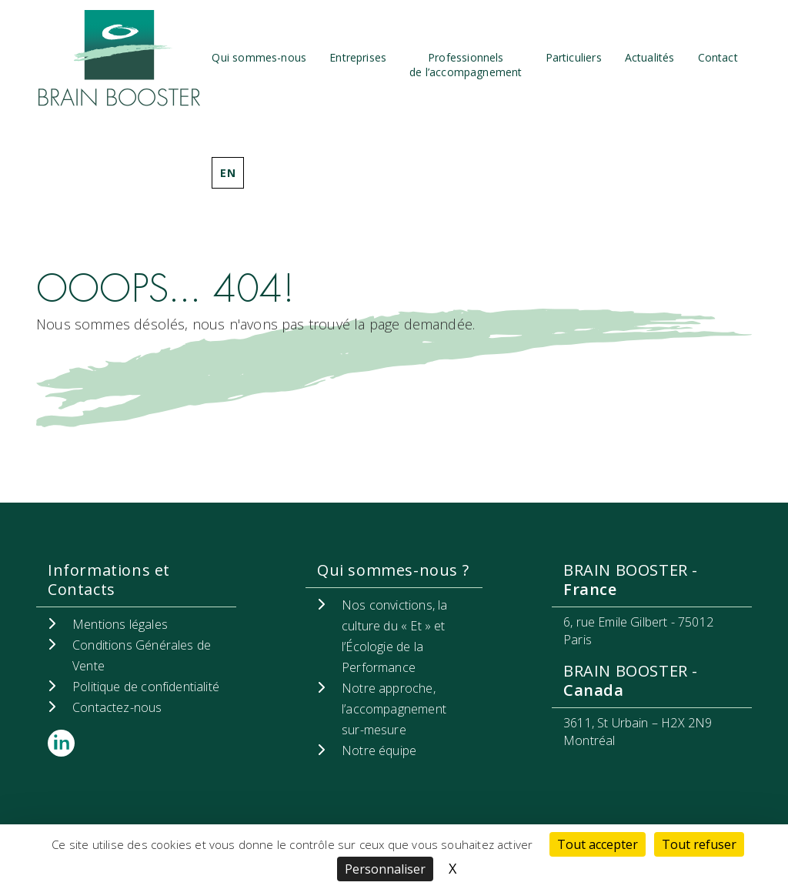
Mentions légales (120, 624)
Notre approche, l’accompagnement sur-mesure (394, 709)
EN (227, 172)
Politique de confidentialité (145, 686)
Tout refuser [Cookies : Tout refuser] (699, 844)
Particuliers (574, 57)
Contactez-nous (117, 707)
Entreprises (357, 57)
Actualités (650, 57)
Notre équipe (379, 750)
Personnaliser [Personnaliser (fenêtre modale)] (385, 869)
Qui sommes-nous (259, 57)
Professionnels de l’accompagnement (465, 64)
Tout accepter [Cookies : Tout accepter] (597, 844)
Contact (718, 57)
